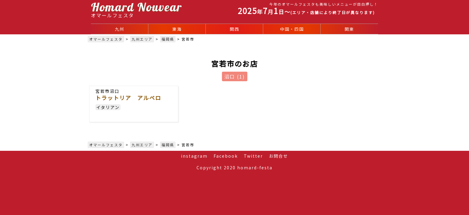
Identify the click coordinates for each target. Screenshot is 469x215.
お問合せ (278, 156)
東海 (177, 29)
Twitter (253, 156)
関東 (349, 29)
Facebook (226, 156)
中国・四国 (292, 29)
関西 (234, 29)
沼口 (234, 76)
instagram (194, 156)
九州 (119, 29)
